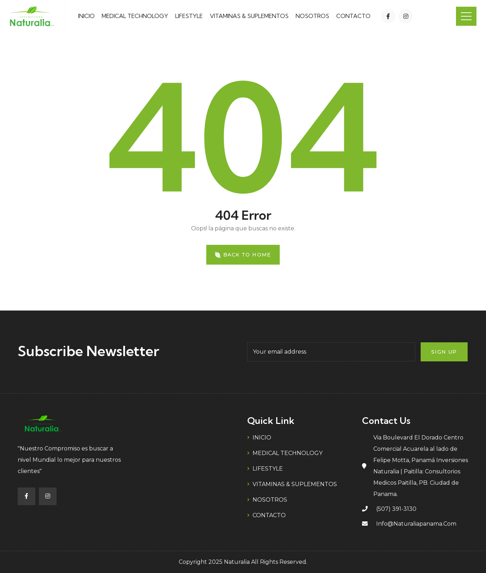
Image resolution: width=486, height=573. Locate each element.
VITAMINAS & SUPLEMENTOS (249, 15)
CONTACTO (353, 15)
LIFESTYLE (189, 15)
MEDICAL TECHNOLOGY (135, 15)
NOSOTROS (312, 15)
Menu (466, 16)
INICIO (86, 15)
